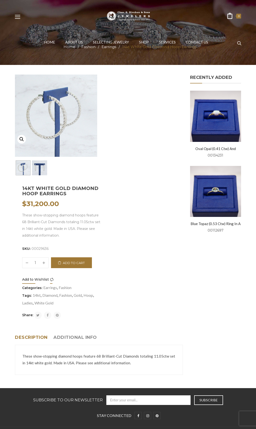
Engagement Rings (29, 377)
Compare (134, 170)
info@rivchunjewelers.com (159, 351)
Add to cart (156, 154)
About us (22, 340)
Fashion (147, 178)
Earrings (132, 178)
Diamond (132, 186)
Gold (160, 186)
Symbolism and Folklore (32, 369)
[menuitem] (49, 42)
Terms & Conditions (30, 355)
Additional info (75, 228)
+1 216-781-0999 (156, 362)
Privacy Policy (25, 347)
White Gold (126, 193)
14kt (119, 186)
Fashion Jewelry (27, 392)
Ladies (109, 193)
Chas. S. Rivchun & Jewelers (88, 423)
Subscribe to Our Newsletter (68, 291)
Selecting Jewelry (28, 362)
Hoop (170, 186)
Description (31, 228)
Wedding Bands (27, 384)
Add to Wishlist (117, 170)
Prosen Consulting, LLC (199, 423)
